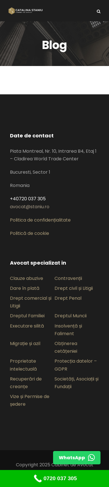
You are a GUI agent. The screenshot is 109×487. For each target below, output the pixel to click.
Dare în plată (24, 288)
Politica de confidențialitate (40, 220)
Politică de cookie (29, 233)
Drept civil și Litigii (73, 288)
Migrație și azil (25, 343)
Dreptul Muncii (70, 315)
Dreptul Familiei (27, 315)
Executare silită (27, 326)
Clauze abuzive (26, 278)
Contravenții (68, 278)
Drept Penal (67, 298)
